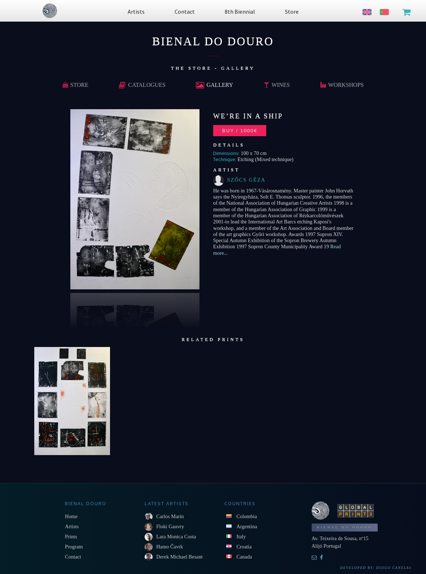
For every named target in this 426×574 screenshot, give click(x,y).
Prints (71, 536)
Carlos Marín (170, 516)
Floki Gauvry (170, 526)
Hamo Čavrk (169, 546)
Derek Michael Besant (179, 557)
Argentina (246, 526)
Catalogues (142, 85)
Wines (277, 85)
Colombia (246, 516)
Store (75, 85)
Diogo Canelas (394, 568)
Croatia (243, 546)
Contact (73, 557)
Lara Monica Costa (176, 536)
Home (71, 516)
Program (74, 546)
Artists (72, 526)
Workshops (342, 85)
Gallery (214, 85)
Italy (241, 536)
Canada (244, 557)
